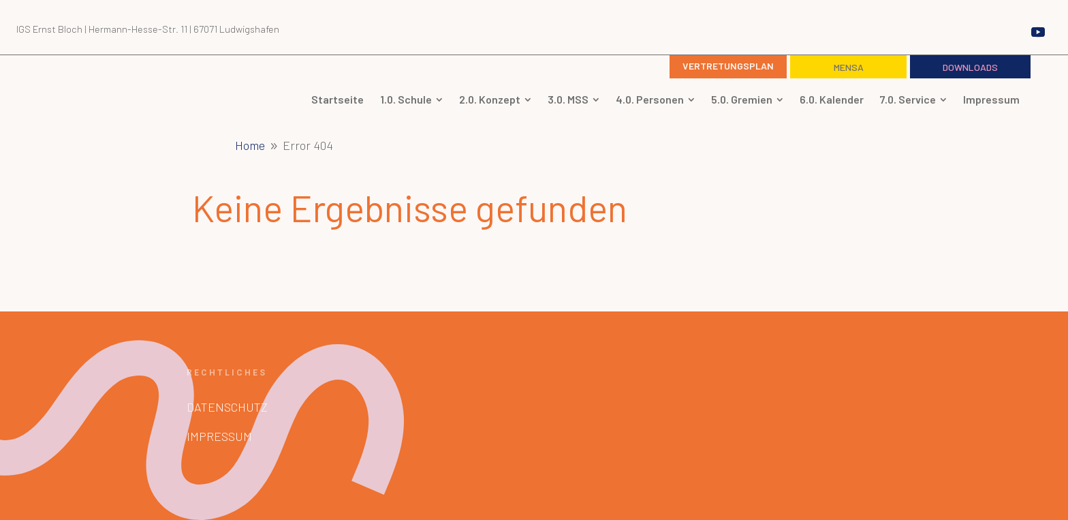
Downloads (970, 67)
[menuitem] (337, 99)
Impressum (219, 436)
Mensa (849, 67)
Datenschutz (227, 406)
